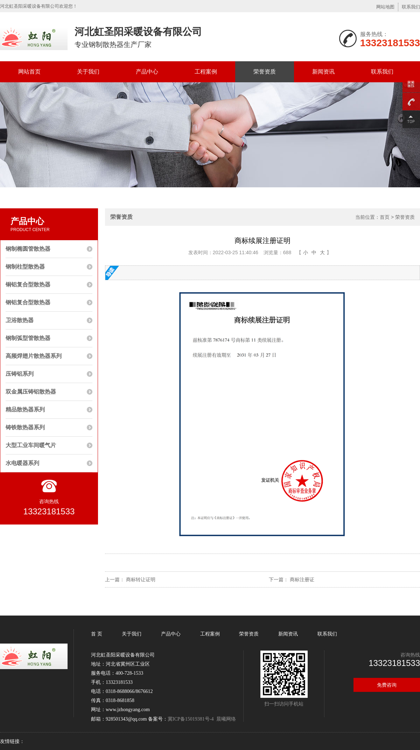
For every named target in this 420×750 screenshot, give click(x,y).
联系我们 (411, 6)
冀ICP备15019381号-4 (191, 719)
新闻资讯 (323, 72)
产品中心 (147, 72)
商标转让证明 (140, 579)
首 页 (97, 634)
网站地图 (385, 6)
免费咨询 (387, 685)
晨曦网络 (226, 719)
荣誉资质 (264, 72)
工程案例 (206, 72)
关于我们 (88, 72)
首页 (385, 217)
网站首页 (29, 72)
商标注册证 (302, 579)
